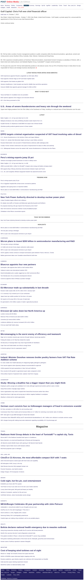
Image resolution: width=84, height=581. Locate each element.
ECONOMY (4, 284)
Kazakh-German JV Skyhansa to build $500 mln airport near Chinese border (21, 123)
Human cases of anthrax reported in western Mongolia (15, 541)
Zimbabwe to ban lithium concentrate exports (13, 211)
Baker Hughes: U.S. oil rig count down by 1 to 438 (14, 163)
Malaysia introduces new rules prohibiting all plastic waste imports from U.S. (21, 120)
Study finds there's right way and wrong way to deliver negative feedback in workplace (24, 394)
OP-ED (3, 331)
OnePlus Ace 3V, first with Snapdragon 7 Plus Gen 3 (15, 510)
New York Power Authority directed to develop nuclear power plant (33, 197)
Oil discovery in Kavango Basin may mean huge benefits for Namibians (20, 342)
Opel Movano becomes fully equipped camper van (14, 466)
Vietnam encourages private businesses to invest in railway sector (19, 160)
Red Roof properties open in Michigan (11, 448)
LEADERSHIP (4, 379)
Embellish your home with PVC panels (11, 484)
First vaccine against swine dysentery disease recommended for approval (21, 365)
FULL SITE (16, 575)
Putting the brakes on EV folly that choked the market (15, 340)
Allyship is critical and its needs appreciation (13, 397)
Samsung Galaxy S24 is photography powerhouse (14, 515)
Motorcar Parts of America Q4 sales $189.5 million (14, 316)
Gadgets (3, 7)
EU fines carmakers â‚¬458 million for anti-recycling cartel (16, 409)
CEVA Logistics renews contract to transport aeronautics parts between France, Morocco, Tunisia (27, 252)
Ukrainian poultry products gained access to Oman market (16, 126)
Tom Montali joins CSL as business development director (16, 275)
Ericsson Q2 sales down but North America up (23, 311)
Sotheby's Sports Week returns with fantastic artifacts (15, 445)
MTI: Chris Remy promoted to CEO (10, 100)
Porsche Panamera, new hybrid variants (12, 469)
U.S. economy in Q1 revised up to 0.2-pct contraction (15, 293)
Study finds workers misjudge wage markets (13, 388)
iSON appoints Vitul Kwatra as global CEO (12, 81)
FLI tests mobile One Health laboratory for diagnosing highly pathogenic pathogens (23, 362)
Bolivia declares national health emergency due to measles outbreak (33, 527)
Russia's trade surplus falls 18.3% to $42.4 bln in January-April (18, 290)
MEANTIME (4, 547)
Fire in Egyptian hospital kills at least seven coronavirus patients (18, 183)
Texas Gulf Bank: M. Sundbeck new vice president (14, 94)
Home (2, 570)
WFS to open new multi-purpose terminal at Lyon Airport (16, 233)
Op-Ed (43, 5)
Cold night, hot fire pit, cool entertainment (21, 481)
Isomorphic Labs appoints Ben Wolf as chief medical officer (17, 267)
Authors (38, 572)
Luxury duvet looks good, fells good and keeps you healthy (17, 489)
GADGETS (4, 501)
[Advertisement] (13, 34)
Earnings (37, 5)
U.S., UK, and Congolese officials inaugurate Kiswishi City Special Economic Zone (23, 171)
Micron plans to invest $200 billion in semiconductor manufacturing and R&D (21, 189)
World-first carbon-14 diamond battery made (13, 564)
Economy (31, 5)
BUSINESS (4, 154)
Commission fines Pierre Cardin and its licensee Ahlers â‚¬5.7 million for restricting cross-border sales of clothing (32, 412)
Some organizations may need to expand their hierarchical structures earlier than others (25, 391)
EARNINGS (4, 307)
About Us (56, 572)
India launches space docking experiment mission (14, 562)
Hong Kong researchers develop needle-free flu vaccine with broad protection (22, 530)
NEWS (2, 131)
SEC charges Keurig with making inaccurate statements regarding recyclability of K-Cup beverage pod (29, 420)
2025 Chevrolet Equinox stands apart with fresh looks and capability (19, 460)
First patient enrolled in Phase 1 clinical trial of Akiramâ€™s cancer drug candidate (23, 536)
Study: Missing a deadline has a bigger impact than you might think (33, 383)
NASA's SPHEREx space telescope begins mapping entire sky (18, 556)
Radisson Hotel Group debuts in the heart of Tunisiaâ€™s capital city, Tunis (37, 434)
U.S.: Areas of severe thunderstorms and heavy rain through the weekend (36, 106)
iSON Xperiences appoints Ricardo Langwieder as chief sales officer (19, 76)
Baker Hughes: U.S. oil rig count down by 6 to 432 (14, 118)
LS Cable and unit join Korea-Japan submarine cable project (17, 247)
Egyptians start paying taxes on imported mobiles (14, 186)
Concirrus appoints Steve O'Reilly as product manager (15, 278)
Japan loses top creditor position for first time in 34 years (16, 296)
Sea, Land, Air (72, 5)
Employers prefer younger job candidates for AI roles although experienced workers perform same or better (30, 386)
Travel (65, 5)
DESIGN (3, 477)
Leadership (55, 5)
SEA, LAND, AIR (5, 454)
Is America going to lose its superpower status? (14, 348)
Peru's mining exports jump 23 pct (17, 157)
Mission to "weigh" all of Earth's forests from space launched (17, 553)
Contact (64, 572)
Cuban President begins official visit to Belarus (13, 200)
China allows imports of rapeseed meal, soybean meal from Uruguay (19, 373)
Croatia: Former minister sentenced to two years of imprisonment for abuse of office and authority (27, 145)
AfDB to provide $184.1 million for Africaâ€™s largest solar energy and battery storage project (26, 166)
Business (7, 5)
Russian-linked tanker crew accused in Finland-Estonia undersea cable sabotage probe (24, 142)
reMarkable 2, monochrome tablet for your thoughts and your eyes (19, 507)
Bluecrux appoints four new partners (18, 264)
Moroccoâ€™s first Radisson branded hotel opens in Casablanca (18, 437)
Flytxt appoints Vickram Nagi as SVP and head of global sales (18, 78)
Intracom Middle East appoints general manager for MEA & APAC (18, 87)
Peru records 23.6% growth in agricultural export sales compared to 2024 (21, 371)
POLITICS (3, 194)
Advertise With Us (47, 572)
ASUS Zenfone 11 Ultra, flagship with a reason (13, 512)
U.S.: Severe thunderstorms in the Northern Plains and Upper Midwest (20, 137)
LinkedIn (9, 575)
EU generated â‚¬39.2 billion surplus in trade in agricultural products (19, 302)
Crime (60, 5)
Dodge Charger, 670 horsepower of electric (12, 472)
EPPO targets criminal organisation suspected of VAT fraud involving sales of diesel (41, 134)
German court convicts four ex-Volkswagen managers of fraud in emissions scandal (41, 406)
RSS (78, 572)
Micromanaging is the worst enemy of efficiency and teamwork (31, 334)
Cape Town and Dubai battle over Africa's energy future (16, 345)
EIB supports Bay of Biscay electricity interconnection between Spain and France (23, 169)
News (2, 5)
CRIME (3, 403)
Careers (26, 5)
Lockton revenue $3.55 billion (9, 314)
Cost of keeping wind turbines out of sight (21, 550)
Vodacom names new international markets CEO (14, 270)
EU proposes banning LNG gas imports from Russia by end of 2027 (19, 206)
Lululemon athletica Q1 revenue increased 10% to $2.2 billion (17, 322)
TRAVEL (3, 431)
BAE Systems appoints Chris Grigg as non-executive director (17, 97)
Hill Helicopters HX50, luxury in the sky (11, 463)
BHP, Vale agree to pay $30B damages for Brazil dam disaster (18, 414)
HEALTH (3, 524)
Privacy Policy (71, 572)
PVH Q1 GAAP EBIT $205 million (10, 325)
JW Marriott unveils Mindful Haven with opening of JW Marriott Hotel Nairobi (21, 443)
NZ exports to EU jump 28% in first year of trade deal (15, 299)
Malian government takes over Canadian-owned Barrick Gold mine (19, 255)
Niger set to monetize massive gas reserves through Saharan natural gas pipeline (23, 337)
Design (79, 5)
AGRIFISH (3, 354)
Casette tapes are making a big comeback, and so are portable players (20, 518)
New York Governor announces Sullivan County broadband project (19, 208)
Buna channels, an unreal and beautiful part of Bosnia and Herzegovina (20, 440)
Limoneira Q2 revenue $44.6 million (10, 319)
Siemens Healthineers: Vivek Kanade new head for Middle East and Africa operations (24, 84)
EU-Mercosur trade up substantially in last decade (25, 288)
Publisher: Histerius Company (9, 578)
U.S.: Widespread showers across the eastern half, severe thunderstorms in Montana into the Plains (28, 148)
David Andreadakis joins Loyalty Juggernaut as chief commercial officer (20, 273)
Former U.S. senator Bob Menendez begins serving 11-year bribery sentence (22, 140)
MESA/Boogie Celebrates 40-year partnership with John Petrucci (32, 504)
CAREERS (4, 261)
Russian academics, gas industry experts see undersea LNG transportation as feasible (24, 559)
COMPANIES (4, 238)
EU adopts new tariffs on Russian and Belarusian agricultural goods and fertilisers (23, 203)
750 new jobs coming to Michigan (10, 230)
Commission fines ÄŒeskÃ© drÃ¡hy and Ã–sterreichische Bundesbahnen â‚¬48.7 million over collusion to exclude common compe (36, 417)
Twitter (3, 575)
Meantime (14, 7)
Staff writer (4, 14)
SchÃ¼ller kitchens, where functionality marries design (16, 495)
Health (8, 7)
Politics (13, 5)
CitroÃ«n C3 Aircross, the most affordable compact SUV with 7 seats (34, 458)
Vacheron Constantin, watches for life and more (14, 492)
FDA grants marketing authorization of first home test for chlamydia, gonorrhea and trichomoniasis (27, 538)
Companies (19, 5)
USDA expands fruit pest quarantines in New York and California (18, 368)
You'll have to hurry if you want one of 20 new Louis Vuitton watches (19, 486)
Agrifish (48, 5)
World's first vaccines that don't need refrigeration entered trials (18, 533)
